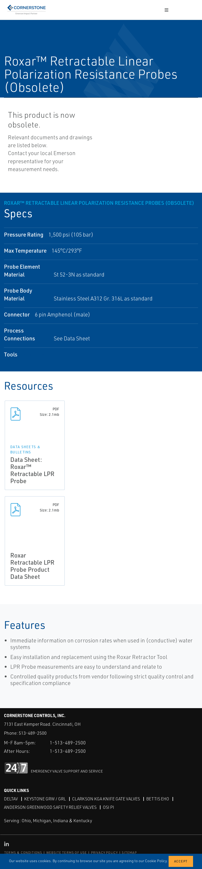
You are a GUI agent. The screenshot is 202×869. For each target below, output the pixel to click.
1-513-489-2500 (68, 742)
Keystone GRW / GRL (45, 798)
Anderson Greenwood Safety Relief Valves (50, 807)
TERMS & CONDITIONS (23, 853)
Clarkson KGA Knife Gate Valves (106, 798)
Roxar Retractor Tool (47, 354)
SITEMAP (129, 853)
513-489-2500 (33, 733)
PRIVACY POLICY (104, 853)
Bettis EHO (157, 798)
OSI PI (108, 807)
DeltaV (11, 798)
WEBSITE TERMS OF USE (66, 853)
